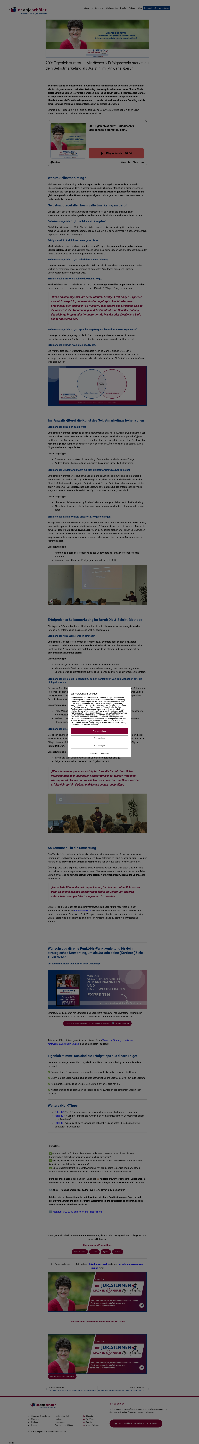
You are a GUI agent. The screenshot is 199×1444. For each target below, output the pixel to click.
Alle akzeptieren (99, 731)
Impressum (105, 753)
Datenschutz (94, 753)
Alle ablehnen (99, 738)
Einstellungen (99, 745)
